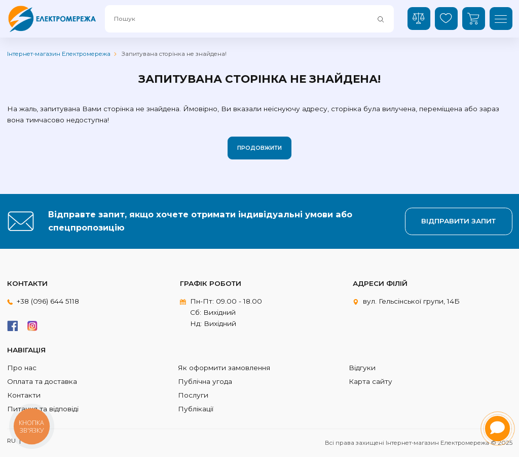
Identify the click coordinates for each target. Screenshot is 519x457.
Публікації (195, 409)
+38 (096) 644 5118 (48, 301)
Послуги (193, 395)
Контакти (24, 395)
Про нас (21, 368)
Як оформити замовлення (224, 368)
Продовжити (259, 148)
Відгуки (362, 368)
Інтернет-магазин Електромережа (58, 53)
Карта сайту (370, 381)
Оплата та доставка (42, 381)
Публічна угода (205, 381)
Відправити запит (458, 221)
